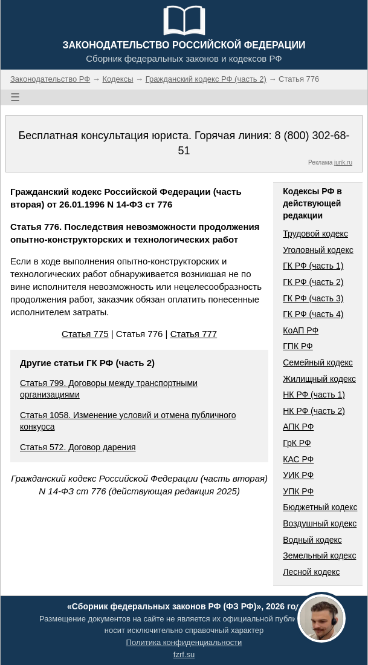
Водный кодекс (312, 540)
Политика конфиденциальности (184, 642)
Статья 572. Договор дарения (78, 447)
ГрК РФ (297, 443)
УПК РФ (298, 491)
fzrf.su (184, 654)
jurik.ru (343, 162)
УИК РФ (298, 475)
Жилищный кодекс (319, 379)
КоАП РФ (300, 330)
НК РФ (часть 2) (314, 411)
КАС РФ (298, 459)
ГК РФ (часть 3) (313, 298)
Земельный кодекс (319, 555)
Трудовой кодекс (315, 233)
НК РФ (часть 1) (314, 394)
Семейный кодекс (318, 362)
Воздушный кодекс (320, 523)
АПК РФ (298, 426)
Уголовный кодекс (318, 250)
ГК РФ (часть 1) (313, 265)
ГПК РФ (298, 346)
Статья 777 (194, 334)
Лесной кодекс (311, 572)
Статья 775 (85, 334)
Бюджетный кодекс (320, 507)
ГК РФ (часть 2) (313, 282)
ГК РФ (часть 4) (313, 314)
